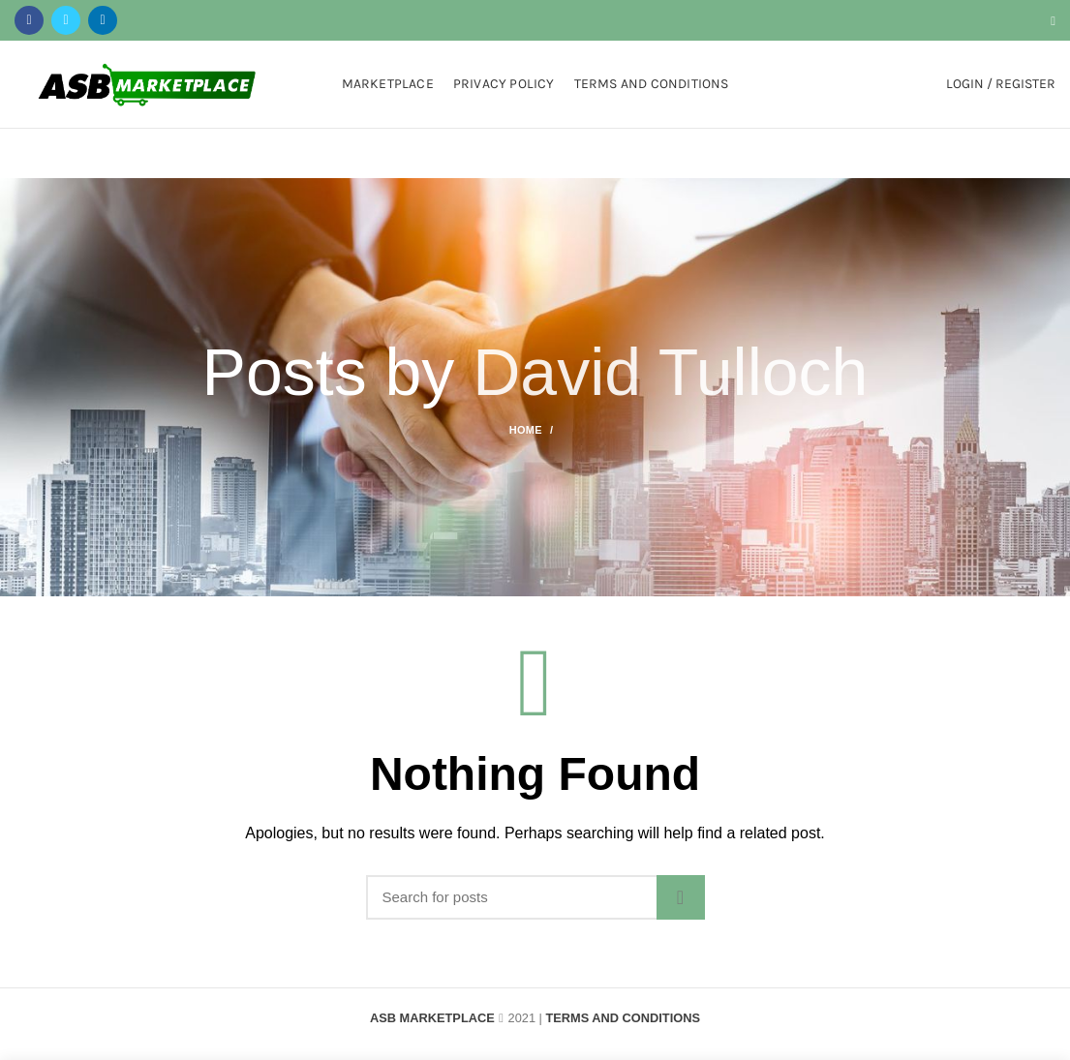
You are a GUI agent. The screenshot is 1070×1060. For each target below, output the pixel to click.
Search (681, 897)
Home (525, 430)
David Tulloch (670, 372)
